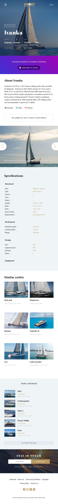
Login (51, 5)
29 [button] (33, 160)
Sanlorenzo (20, 416)
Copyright (45, 479)
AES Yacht (20, 425)
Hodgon (32, 303)
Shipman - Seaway (12, 42)
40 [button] (45, 160)
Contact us (34, 483)
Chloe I (20, 411)
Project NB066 (23, 420)
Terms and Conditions (33, 479)
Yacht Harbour (29, 5)
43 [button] (48, 160)
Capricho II (34, 331)
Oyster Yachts (8, 303)
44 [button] (49, 160)
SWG (19, 391)
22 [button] (25, 160)
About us (21, 479)
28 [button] (32, 160)
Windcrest (34, 300)
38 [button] (43, 160)
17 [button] (20, 160)
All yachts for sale (29, 443)
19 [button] (22, 160)
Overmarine (21, 406)
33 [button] (37, 160)
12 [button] (14, 160)
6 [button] (8, 160)
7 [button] (9, 160)
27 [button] (31, 160)
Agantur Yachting (34, 365)
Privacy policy (24, 483)
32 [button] (36, 160)
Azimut (19, 396)
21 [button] (24, 160)
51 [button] (29, 163)
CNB (31, 334)
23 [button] (26, 160)
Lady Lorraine (36, 362)
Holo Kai (8, 300)
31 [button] (35, 160)
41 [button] (46, 160)
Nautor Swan (7, 334)
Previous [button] (3, 146)
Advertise (13, 479)
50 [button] (28, 163)
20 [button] (23, 160)
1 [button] (2, 160)
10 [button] (12, 160)
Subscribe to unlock (30, 67)
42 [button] (47, 160)
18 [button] (21, 160)
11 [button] (13, 160)
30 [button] (34, 160)
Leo (6, 362)
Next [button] (54, 146)
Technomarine (23, 401)
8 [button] (10, 160)
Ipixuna (7, 331)
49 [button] (55, 160)
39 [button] (44, 160)
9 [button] (11, 160)
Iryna (20, 430)
